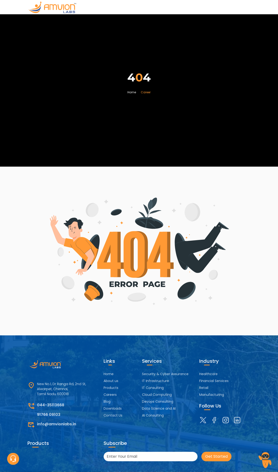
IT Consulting (153, 387)
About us (111, 380)
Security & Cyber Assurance (165, 374)
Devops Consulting (157, 401)
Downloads (113, 408)
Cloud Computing (157, 394)
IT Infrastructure (155, 380)
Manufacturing (211, 394)
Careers (110, 394)
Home (131, 92)
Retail (203, 387)
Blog (107, 401)
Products (111, 387)
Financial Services (214, 380)
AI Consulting (153, 415)
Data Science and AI (159, 408)
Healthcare (208, 374)
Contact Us (113, 415)
